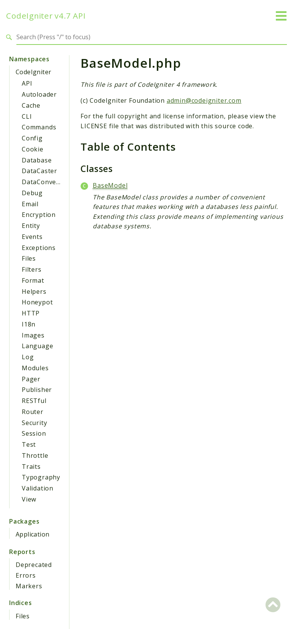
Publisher (37, 389)
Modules (35, 368)
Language (37, 346)
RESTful (34, 401)
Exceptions (39, 248)
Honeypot (37, 302)
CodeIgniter (33, 72)
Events (32, 236)
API (27, 83)
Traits (31, 466)
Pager (31, 379)
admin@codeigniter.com (204, 100)
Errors (26, 575)
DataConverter (45, 182)
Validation (37, 488)
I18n (28, 324)
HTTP (31, 313)
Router (32, 412)
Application (32, 534)
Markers (29, 586)
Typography (41, 477)
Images (33, 335)
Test (29, 444)
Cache (31, 105)
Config (32, 138)
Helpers (34, 291)
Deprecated (34, 565)
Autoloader (39, 94)
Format (33, 280)
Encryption (39, 214)
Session (34, 433)
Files (29, 258)
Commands (39, 127)
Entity (31, 225)
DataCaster (39, 171)
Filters (32, 269)
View (29, 499)
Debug (32, 193)
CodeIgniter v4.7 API (46, 15)
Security (34, 423)
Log (28, 357)
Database (37, 160)
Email (30, 204)
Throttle (35, 455)
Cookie (32, 149)
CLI (27, 116)
